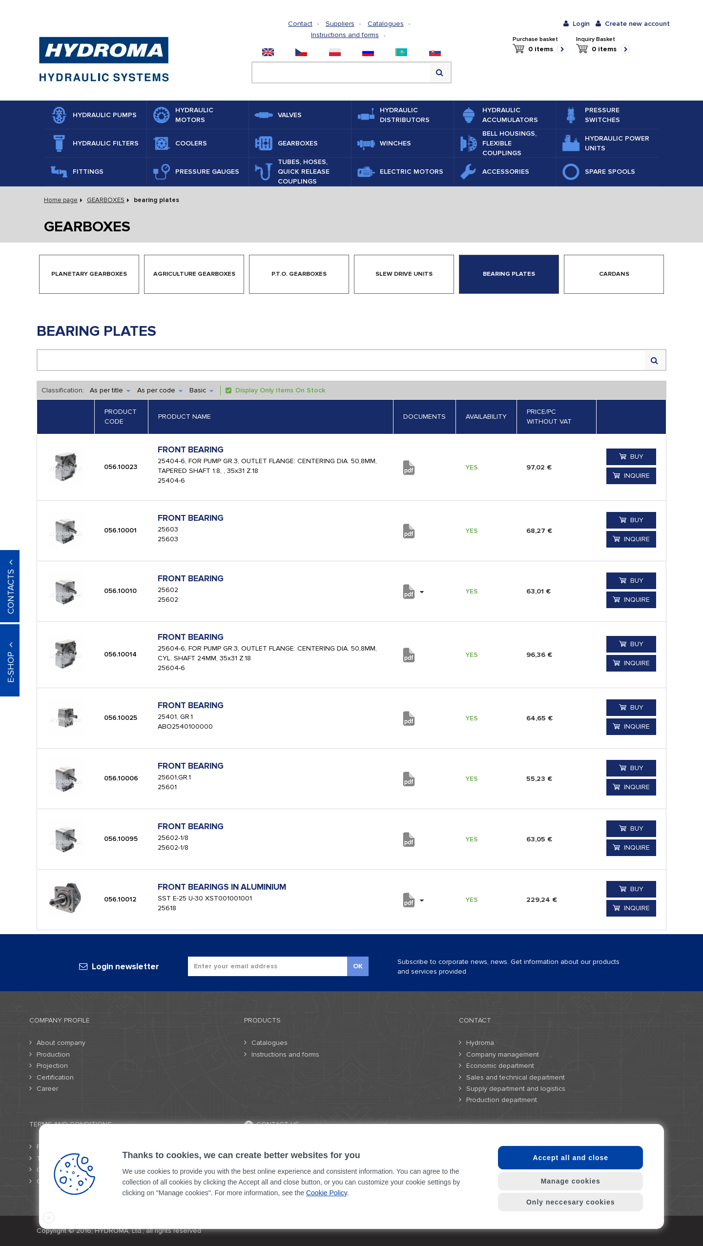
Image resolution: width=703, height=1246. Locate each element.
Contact (300, 24)
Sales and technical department (515, 1077)
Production (53, 1054)
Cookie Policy (326, 1193)
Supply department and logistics (515, 1088)
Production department (501, 1100)
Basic (201, 390)
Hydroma (480, 1043)
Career (47, 1088)
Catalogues (386, 24)
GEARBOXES (105, 200)
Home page (61, 200)
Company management (502, 1054)
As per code (160, 390)
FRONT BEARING (191, 450)
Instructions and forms (345, 35)
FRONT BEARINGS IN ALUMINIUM (222, 887)
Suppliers (340, 24)
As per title (110, 390)
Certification (55, 1077)
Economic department (500, 1066)
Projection (52, 1066)
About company (61, 1043)
